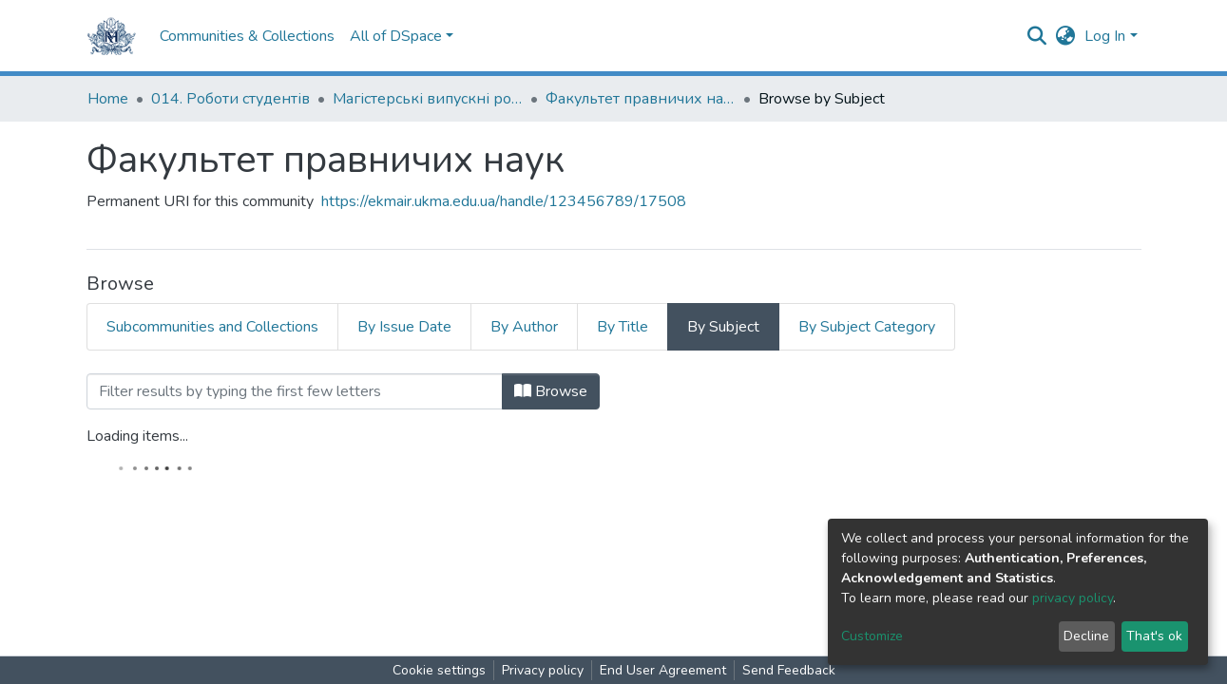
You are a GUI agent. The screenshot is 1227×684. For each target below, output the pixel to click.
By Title (622, 326)
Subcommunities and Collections (212, 326)
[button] (1065, 36)
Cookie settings (439, 670)
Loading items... (137, 436)
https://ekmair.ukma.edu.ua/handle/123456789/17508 (503, 201)
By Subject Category (866, 326)
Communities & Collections (247, 36)
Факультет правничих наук (641, 98)
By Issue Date (404, 326)
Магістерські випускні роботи (428, 98)
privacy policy (1072, 598)
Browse (550, 391)
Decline (1086, 636)
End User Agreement (663, 670)
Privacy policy (543, 670)
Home (107, 98)
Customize (872, 636)
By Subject (723, 326)
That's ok (1154, 636)
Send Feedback (788, 670)
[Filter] (294, 391)
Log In (1104, 36)
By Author (524, 326)
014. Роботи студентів (230, 98)
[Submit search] (1036, 36)
